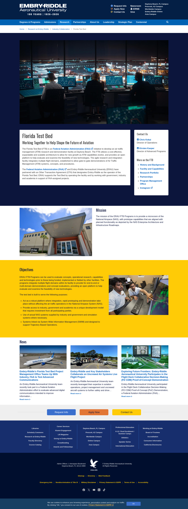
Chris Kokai (144, 140)
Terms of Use (129, 482)
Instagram (146, 188)
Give (132, 12)
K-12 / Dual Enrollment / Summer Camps (124, 432)
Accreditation (152, 437)
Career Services (63, 426)
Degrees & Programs (30, 22)
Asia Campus (150, 14)
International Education (125, 446)
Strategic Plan (125, 22)
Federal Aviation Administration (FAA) (73, 149)
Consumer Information (153, 441)
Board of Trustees (153, 432)
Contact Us (118, 12)
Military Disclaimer (88, 482)
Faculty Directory (35, 441)
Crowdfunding (63, 443)
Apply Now (118, 9)
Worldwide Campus (153, 9)
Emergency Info (46, 482)
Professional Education (125, 427)
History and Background (152, 165)
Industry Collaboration (61, 29)
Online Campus (94, 441)
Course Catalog (35, 445)
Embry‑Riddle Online (153, 12)
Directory (91, 476)
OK (133, 504)
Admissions (50, 22)
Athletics (124, 438)
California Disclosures (153, 445)
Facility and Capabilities (152, 169)
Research (64, 22)
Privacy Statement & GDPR (101, 505)
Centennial (141, 22)
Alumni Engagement (63, 430)
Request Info (119, 6)
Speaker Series (125, 442)
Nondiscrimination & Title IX (67, 482)
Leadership (108, 22)
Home (22, 29)
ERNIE (135, 9)
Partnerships (79, 22)
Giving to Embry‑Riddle (63, 439)
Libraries (35, 428)
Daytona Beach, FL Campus (156, 4)
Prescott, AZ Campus (154, 6)
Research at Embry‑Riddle (38, 29)
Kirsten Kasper (145, 148)
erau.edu (94, 465)
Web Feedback (104, 476)
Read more (24, 399)
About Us (94, 22)
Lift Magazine (63, 435)
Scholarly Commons (35, 432)
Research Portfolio (149, 173)
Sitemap (81, 476)
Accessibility (143, 482)
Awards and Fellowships (63, 447)
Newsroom (135, 6)
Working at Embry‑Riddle (153, 428)
